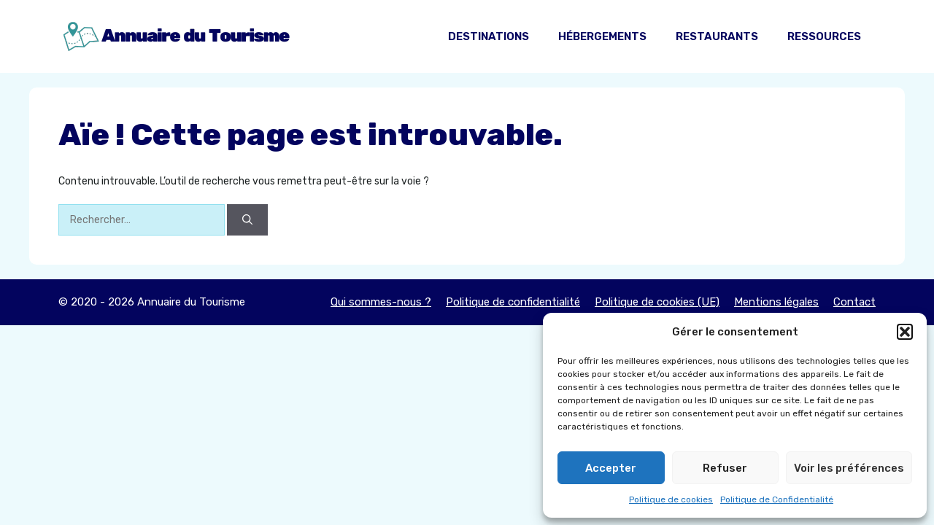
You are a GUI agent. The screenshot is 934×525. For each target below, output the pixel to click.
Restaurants (717, 36)
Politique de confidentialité (513, 301)
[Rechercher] (247, 220)
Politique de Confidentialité (776, 499)
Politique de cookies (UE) (657, 301)
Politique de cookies (671, 499)
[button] (905, 331)
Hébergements (602, 36)
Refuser (725, 468)
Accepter (610, 468)
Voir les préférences (849, 468)
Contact (854, 301)
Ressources (824, 36)
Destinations (488, 36)
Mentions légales (776, 301)
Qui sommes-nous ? (381, 301)
